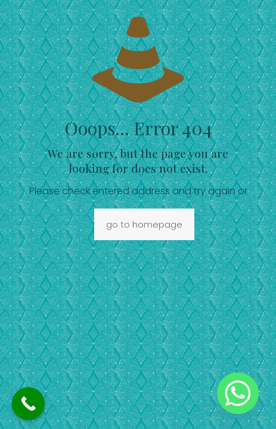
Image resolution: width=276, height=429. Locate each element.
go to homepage (144, 224)
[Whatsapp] (238, 393)
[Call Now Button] (28, 403)
